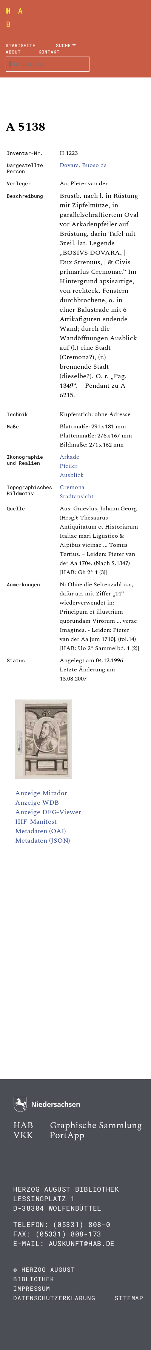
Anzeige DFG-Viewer (48, 812)
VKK (23, 1135)
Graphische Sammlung (96, 1125)
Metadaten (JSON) (42, 840)
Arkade (69, 456)
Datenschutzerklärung (54, 1298)
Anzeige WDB (37, 802)
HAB (23, 1125)
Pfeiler (68, 466)
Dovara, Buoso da (83, 165)
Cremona (72, 487)
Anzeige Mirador (41, 793)
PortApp (67, 1135)
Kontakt (49, 52)
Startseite (20, 45)
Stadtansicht (77, 496)
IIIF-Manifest (36, 821)
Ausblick (72, 475)
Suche (63, 45)
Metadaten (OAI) (40, 831)
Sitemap (129, 1298)
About (13, 52)
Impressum (31, 1288)
